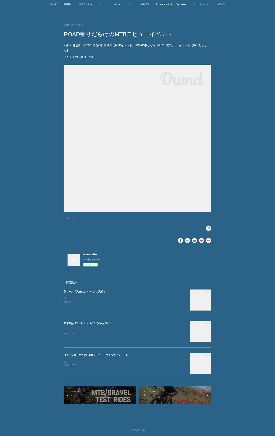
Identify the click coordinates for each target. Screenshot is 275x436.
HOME (53, 4)
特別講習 (145, 4)
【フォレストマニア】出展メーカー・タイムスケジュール (96, 355)
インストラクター (201, 4)
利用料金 (68, 4)
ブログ (131, 4)
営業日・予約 (85, 4)
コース (102, 4)
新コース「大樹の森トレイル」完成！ (85, 291)
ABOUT (220, 4)
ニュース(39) (69, 219)
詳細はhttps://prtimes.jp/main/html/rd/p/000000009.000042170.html (95, 298)
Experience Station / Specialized (171, 4)
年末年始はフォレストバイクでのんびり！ (87, 323)
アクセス (116, 4)
